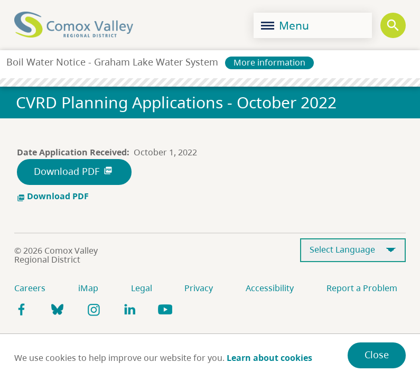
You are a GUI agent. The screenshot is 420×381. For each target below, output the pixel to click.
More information (269, 62)
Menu (285, 25)
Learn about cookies (269, 358)
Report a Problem (361, 288)
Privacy (198, 288)
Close (377, 354)
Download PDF (74, 171)
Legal (141, 288)
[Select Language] (353, 250)
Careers (29, 288)
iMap (88, 288)
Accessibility (270, 288)
